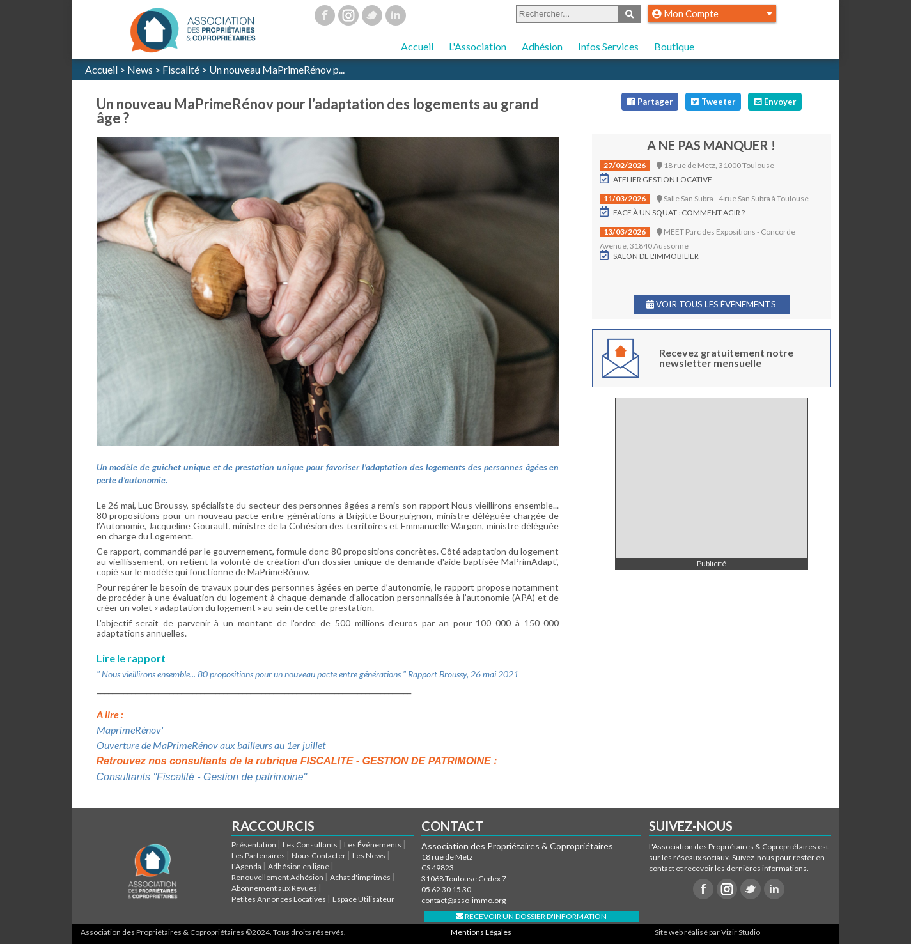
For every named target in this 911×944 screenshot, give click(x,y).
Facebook (325, 15)
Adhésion (542, 46)
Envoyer (775, 102)
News (140, 69)
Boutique (674, 46)
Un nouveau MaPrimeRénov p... (277, 69)
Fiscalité (180, 69)
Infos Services (608, 46)
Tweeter (713, 102)
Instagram (348, 15)
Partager (650, 102)
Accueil (417, 46)
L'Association (477, 46)
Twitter (372, 15)
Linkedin (395, 15)
